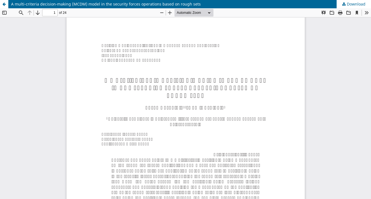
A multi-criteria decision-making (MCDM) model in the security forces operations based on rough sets (106, 4)
